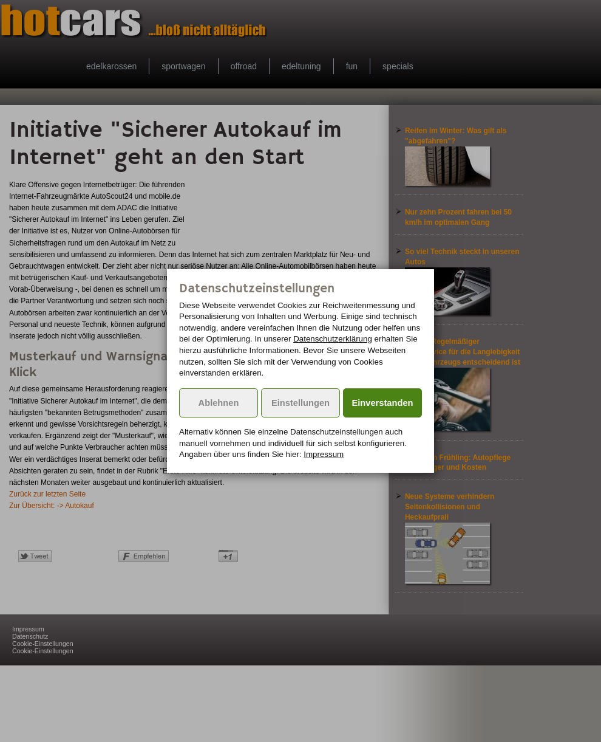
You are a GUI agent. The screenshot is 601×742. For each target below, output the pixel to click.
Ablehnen (219, 403)
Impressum (324, 454)
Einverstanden (382, 403)
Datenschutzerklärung (332, 338)
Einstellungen (300, 403)
